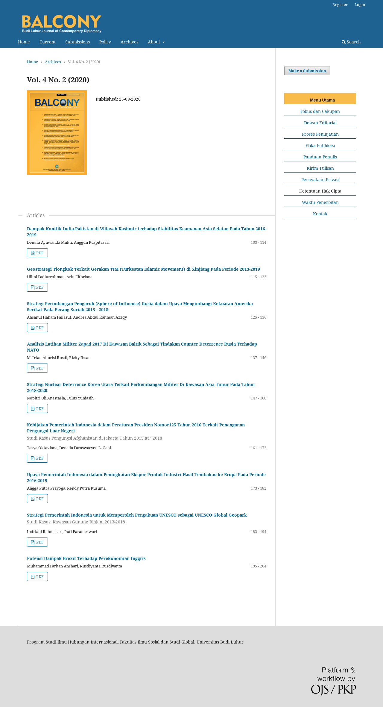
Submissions (77, 42)
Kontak (320, 214)
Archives (129, 42)
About (154, 42)
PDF (39, 252)
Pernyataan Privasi (320, 179)
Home (24, 42)
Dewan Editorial (320, 122)
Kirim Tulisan (320, 168)
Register (340, 4)
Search (351, 42)
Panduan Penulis (320, 157)
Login (360, 4)
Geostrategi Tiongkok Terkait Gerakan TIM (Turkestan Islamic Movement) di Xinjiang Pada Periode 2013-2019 (143, 269)
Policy (105, 42)
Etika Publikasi (320, 145)
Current (47, 42)
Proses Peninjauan (320, 134)
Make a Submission (307, 70)
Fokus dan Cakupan (320, 111)
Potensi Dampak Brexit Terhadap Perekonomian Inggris (86, 558)
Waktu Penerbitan (320, 202)
